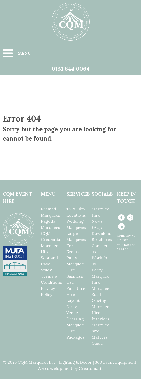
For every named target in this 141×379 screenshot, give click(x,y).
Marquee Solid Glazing (100, 294)
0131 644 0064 (71, 68)
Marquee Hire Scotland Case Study (49, 257)
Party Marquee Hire (75, 263)
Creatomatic (91, 368)
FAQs (97, 227)
